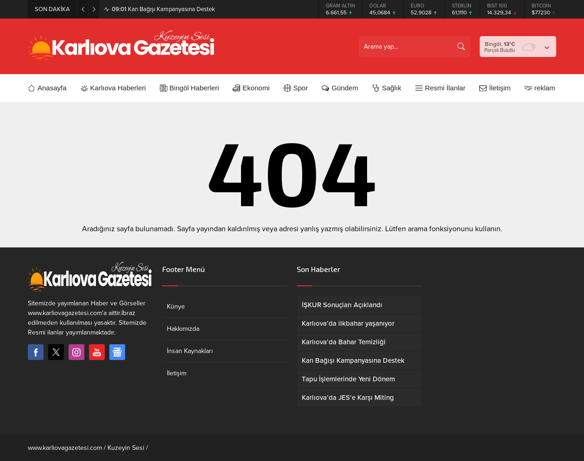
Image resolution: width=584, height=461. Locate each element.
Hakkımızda (183, 329)
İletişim (176, 373)
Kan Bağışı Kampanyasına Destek (163, 9)
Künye (176, 306)
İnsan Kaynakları (190, 351)
